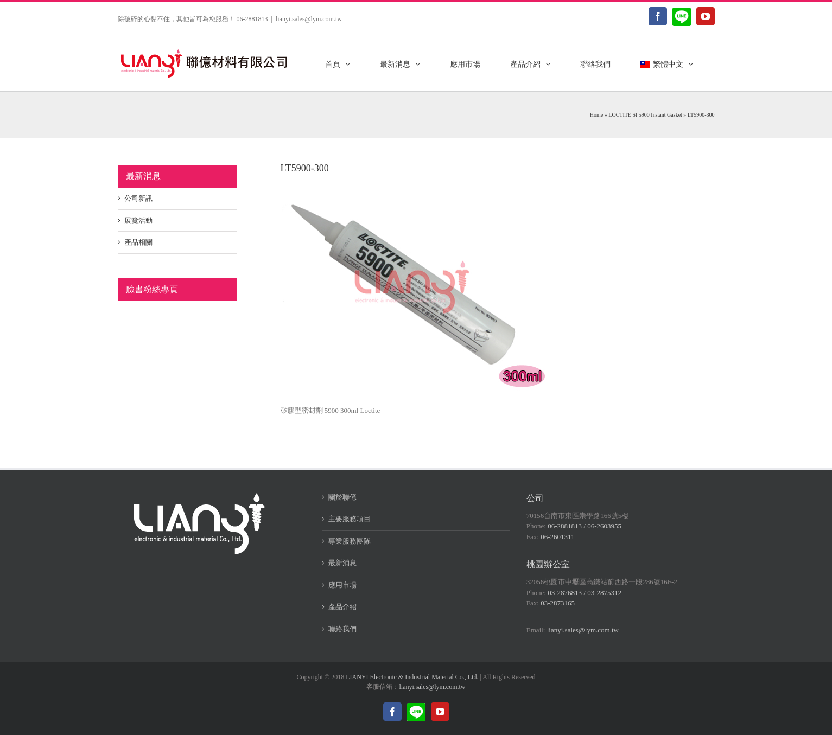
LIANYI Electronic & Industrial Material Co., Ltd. (412, 677)
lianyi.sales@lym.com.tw (309, 19)
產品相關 (138, 242)
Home (596, 115)
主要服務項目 (349, 519)
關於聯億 (342, 497)
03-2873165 (558, 603)
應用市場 (342, 585)
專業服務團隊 (349, 541)
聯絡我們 (342, 629)
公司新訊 (138, 198)
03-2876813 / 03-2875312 (584, 593)
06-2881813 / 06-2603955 (584, 526)
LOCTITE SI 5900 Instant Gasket (645, 115)
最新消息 (342, 563)
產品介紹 (342, 607)
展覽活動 (138, 220)
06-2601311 (557, 537)
